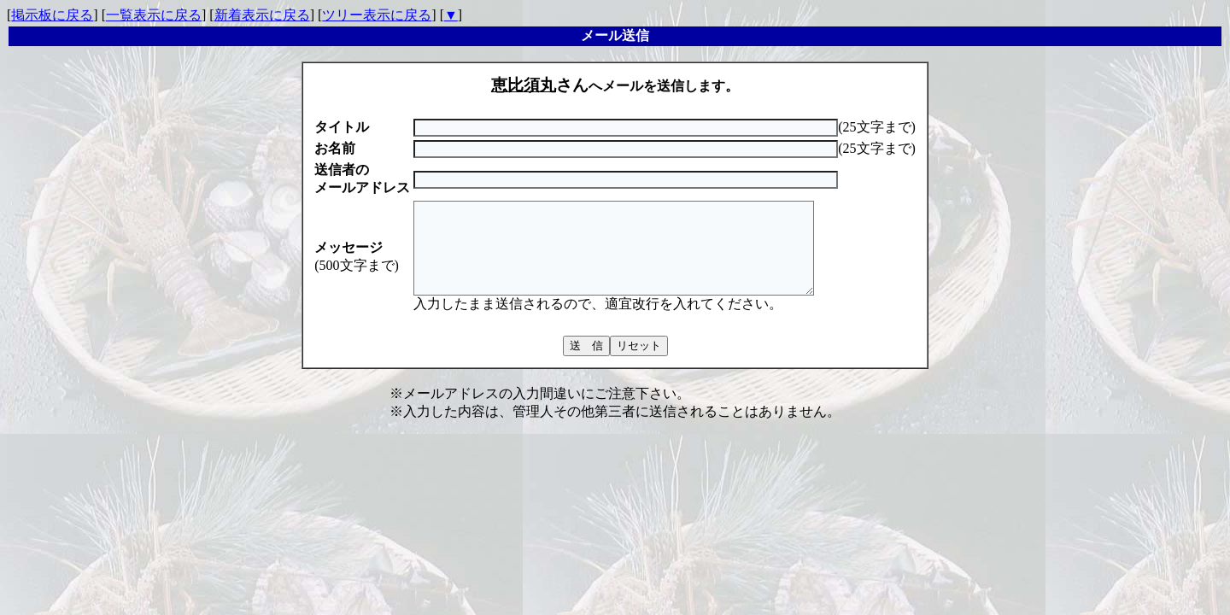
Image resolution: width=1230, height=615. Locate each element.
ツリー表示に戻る (376, 15)
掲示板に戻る (52, 15)
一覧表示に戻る (154, 15)
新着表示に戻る (262, 15)
